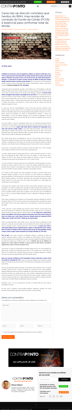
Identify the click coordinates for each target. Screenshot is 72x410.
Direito (57, 64)
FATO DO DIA (58, 66)
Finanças (57, 68)
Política (57, 78)
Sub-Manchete (59, 80)
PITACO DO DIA (59, 76)
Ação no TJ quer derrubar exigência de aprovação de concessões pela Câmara (62, 44)
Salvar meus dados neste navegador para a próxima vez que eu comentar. (23, 330)
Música (57, 72)
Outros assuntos (59, 74)
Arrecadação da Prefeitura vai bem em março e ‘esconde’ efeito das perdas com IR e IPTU (62, 38)
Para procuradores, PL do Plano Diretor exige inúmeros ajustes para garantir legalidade (61, 23)
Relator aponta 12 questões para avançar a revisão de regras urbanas (62, 17)
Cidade (57, 57)
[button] (38, 6)
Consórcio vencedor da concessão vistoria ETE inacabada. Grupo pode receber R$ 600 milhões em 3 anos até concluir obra (62, 31)
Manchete (57, 70)
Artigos (57, 55)
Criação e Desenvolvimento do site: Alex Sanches (59, 408)
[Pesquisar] (70, 6)
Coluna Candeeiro (59, 59)
